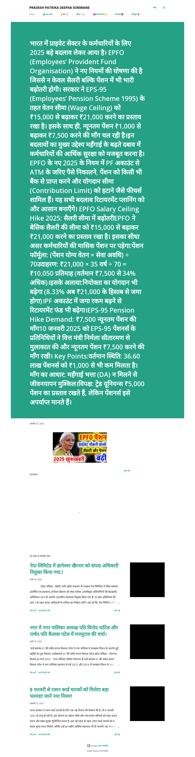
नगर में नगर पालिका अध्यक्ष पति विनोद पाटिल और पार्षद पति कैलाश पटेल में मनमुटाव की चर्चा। (74, 630)
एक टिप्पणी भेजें (44, 610)
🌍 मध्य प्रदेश (47, 14)
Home (32, 14)
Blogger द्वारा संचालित (97, 745)
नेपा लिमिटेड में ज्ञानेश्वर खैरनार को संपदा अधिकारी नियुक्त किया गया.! (74, 568)
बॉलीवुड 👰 (135, 14)
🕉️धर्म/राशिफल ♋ (100, 14)
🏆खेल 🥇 (64, 14)
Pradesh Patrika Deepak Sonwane (59, 7)
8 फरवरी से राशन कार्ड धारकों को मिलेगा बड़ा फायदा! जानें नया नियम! (69, 692)
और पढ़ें (117, 610)
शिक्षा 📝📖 (80, 14)
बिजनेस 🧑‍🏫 (119, 14)
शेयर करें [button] (127, 470)
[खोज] (155, 7)
